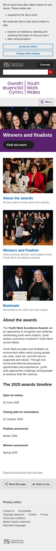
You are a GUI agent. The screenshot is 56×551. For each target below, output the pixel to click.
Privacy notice (12, 502)
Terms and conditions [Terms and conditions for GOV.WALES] (14, 518)
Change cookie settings (28, 53)
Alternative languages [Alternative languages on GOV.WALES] (14, 525)
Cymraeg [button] (45, 64)
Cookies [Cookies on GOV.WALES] (32, 514)
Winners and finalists (28, 231)
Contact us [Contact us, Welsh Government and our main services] (8, 511)
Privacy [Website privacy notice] (44, 514)
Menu (46, 102)
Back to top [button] (42, 484)
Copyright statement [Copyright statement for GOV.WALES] (13, 514)
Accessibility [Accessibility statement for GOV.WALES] (24, 511)
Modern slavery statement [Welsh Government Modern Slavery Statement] (16, 521)
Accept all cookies (28, 46)
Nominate (28, 287)
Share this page (17, 484)
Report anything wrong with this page (22, 472)
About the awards (28, 179)
